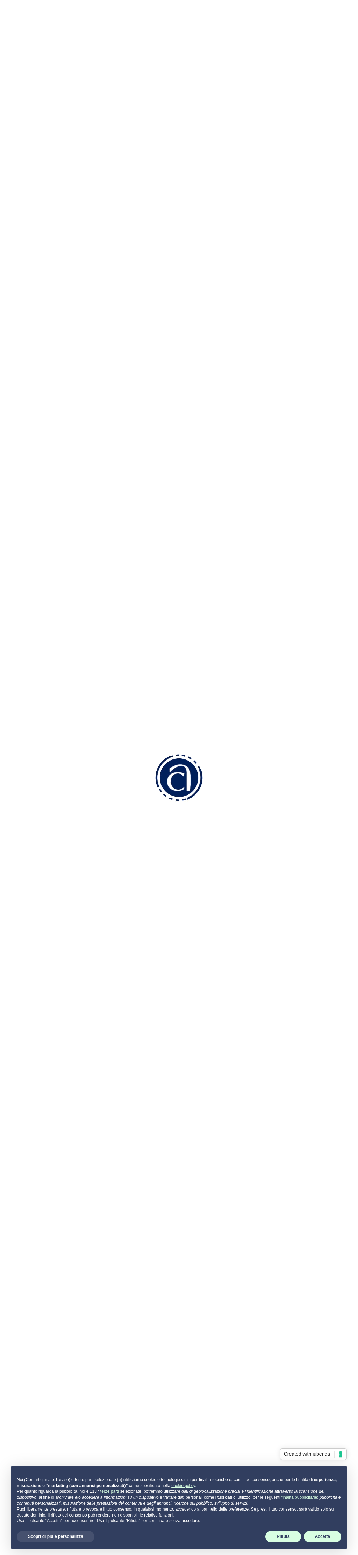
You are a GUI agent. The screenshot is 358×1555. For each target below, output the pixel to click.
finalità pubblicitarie (299, 1497)
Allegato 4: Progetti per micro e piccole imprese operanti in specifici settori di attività (138, 1193)
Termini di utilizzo (284, 1395)
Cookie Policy (279, 1367)
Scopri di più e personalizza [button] (55, 1536)
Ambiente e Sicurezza (212, 1395)
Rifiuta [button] (283, 1536)
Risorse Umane (203, 1376)
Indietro (58, 95)
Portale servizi (286, 1331)
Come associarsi (205, 1331)
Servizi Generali (203, 1404)
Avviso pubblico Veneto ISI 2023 (72, 1147)
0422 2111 (130, 1389)
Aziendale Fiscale (206, 1386)
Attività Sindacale (206, 1413)
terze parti (109, 1491)
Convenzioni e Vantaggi (214, 1341)
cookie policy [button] (183, 1485)
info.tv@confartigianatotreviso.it (146, 1413)
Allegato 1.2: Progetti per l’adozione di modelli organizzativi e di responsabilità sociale (140, 1165)
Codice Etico (200, 1350)
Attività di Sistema (207, 1423)
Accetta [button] (322, 1536)
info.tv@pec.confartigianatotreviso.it (151, 1436)
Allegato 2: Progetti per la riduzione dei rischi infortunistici (104, 1174)
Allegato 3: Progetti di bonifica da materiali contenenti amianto (110, 1184)
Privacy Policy (280, 1358)
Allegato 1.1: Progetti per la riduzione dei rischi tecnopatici (104, 1156)
